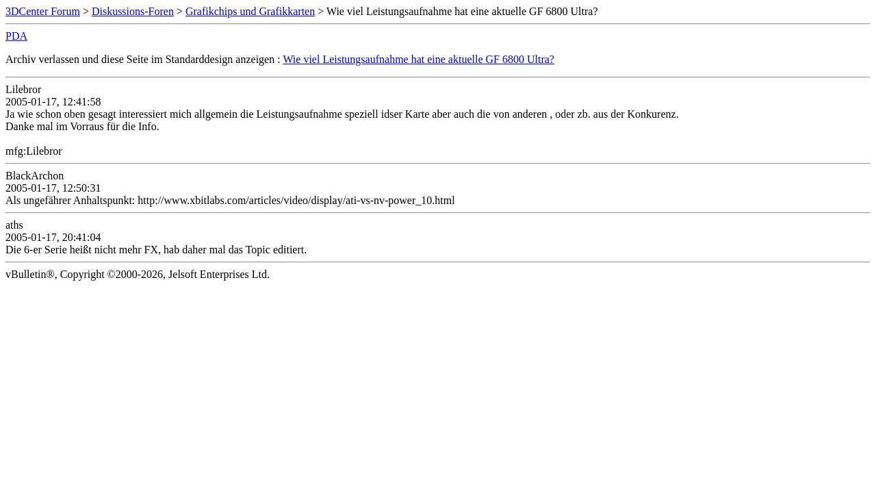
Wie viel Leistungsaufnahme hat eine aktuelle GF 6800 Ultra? (418, 59)
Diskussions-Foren (133, 11)
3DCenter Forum (42, 11)
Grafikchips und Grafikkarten (250, 11)
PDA (16, 36)
